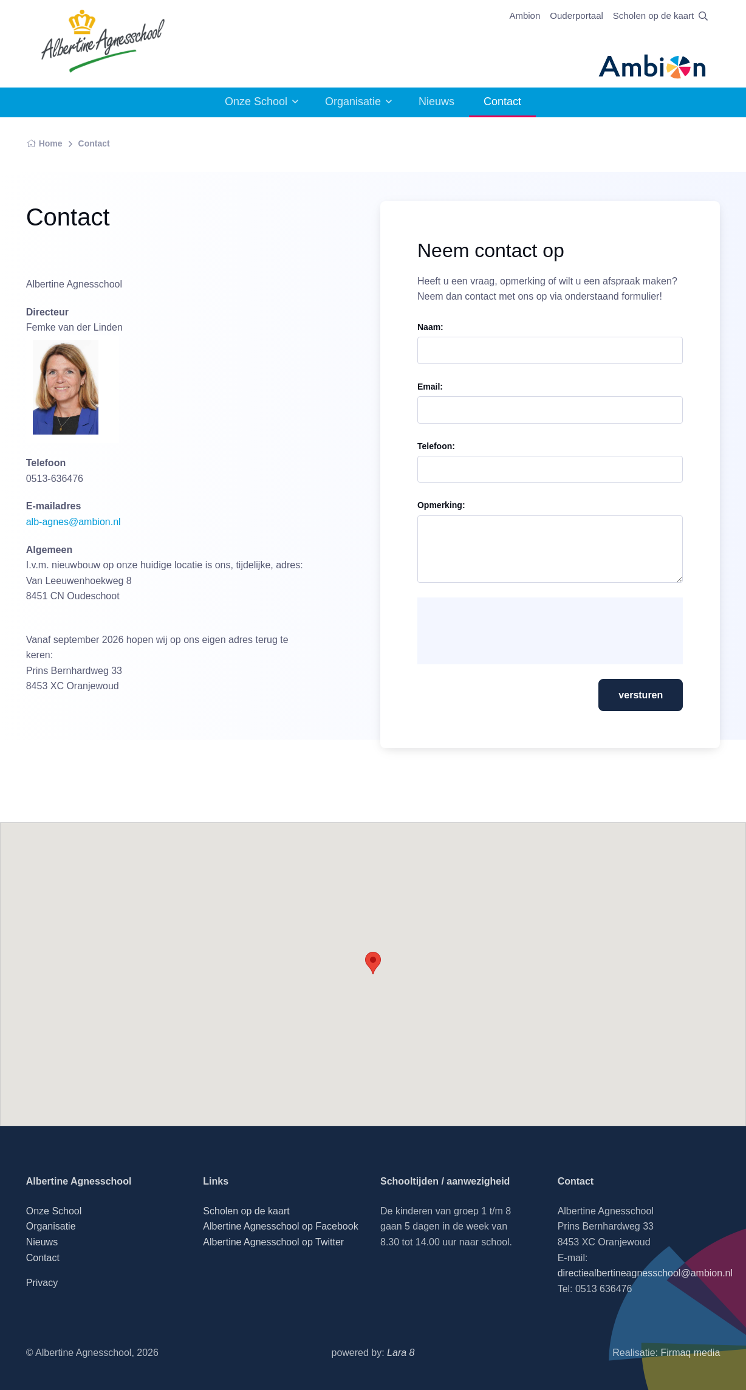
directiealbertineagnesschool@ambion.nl (645, 1273)
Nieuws (436, 101)
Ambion (524, 15)
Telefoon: (436, 446)
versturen (640, 695)
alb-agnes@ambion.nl (73, 522)
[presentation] (519, 631)
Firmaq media (690, 1352)
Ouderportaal (576, 15)
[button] (373, 963)
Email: (430, 386)
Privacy (42, 1283)
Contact (94, 143)
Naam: (430, 327)
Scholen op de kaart (653, 15)
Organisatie (353, 101)
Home (44, 143)
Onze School (256, 101)
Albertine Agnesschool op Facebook (280, 1226)
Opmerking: (441, 505)
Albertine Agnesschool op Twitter (273, 1242)
